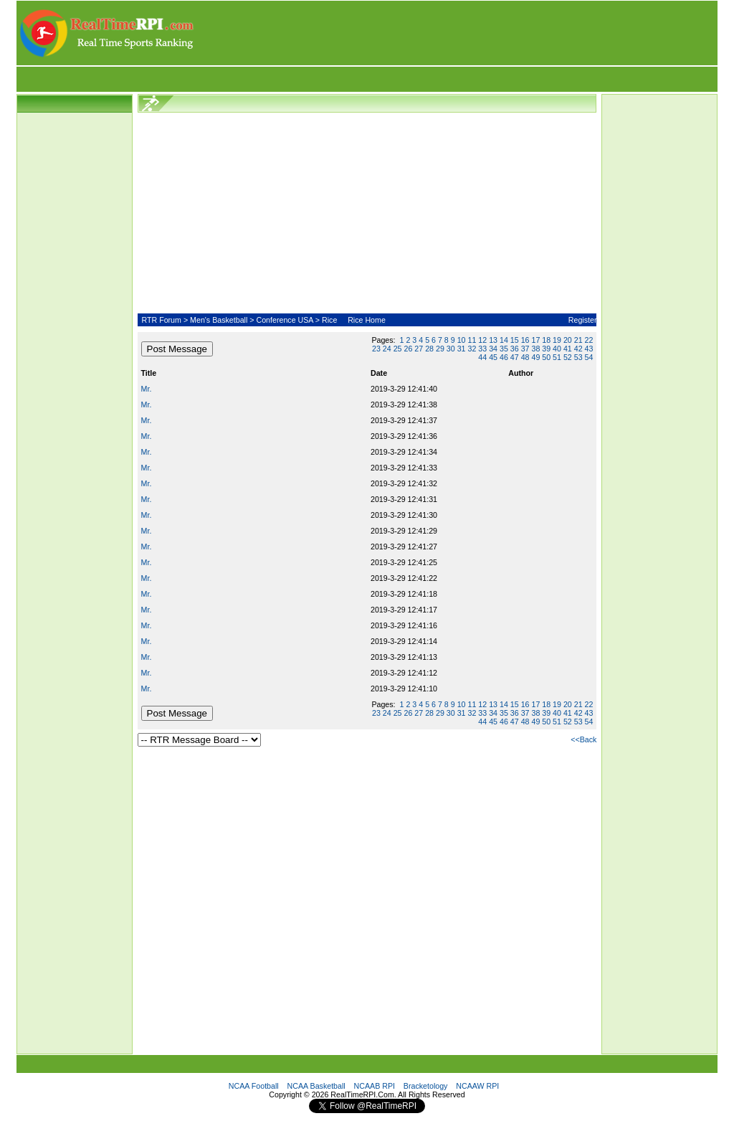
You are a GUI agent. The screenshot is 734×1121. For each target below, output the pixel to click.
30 (451, 348)
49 (535, 357)
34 (493, 348)
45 (493, 357)
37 (525, 348)
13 (493, 340)
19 (557, 340)
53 (578, 357)
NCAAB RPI (374, 1086)
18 (546, 340)
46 (504, 357)
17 (535, 340)
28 (429, 348)
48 (525, 357)
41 (567, 348)
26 (408, 348)
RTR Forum (161, 320)
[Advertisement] (457, 33)
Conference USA (284, 320)
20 (567, 340)
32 (471, 348)
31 (461, 348)
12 (482, 340)
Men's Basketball (218, 320)
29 (440, 348)
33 (482, 348)
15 (514, 340)
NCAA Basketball (316, 1086)
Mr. (146, 388)
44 (482, 357)
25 (398, 348)
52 (567, 357)
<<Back (583, 739)
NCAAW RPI (477, 1086)
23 (376, 348)
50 (546, 357)
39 (546, 348)
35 (504, 348)
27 (418, 348)
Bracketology (426, 1086)
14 (504, 340)
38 (535, 348)
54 (589, 357)
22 (589, 340)
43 (589, 348)
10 (461, 340)
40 (557, 348)
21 (578, 340)
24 (387, 348)
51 (557, 357)
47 (514, 357)
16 (525, 340)
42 (578, 348)
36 (514, 348)
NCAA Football (254, 1086)
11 (471, 340)
